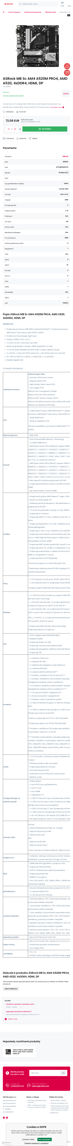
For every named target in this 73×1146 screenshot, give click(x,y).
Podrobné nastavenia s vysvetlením (37, 1143)
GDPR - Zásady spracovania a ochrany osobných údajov (36, 1106)
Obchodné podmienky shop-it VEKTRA (37, 1101)
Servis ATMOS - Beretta (58, 1100)
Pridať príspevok (11, 989)
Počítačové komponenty (32, 12)
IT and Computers (14, 12)
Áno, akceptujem (44, 1139)
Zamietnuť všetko (28, 1139)
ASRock (66, 93)
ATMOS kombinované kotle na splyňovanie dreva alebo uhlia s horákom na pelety (60, 1108)
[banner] (9, 4)
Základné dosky (50, 12)
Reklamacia (54, 1113)
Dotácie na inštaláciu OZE (59, 1103)
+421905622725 (17, 1086)
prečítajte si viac (56, 107)
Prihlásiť (63, 1073)
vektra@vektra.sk (40, 1086)
